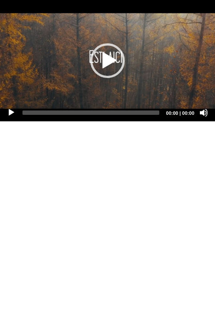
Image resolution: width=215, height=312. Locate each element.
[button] (107, 60)
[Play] (11, 112)
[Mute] (203, 112)
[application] (107, 60)
